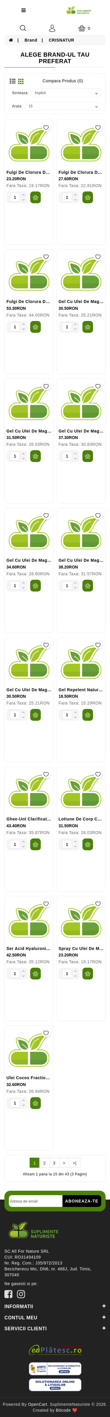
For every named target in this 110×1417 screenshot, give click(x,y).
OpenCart (38, 1404)
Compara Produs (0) (63, 80)
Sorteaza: (20, 93)
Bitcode (63, 1410)
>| (75, 1163)
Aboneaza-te (81, 1201)
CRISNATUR (61, 40)
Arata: (17, 106)
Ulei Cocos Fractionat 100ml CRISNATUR (49, 1077)
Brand (31, 40)
